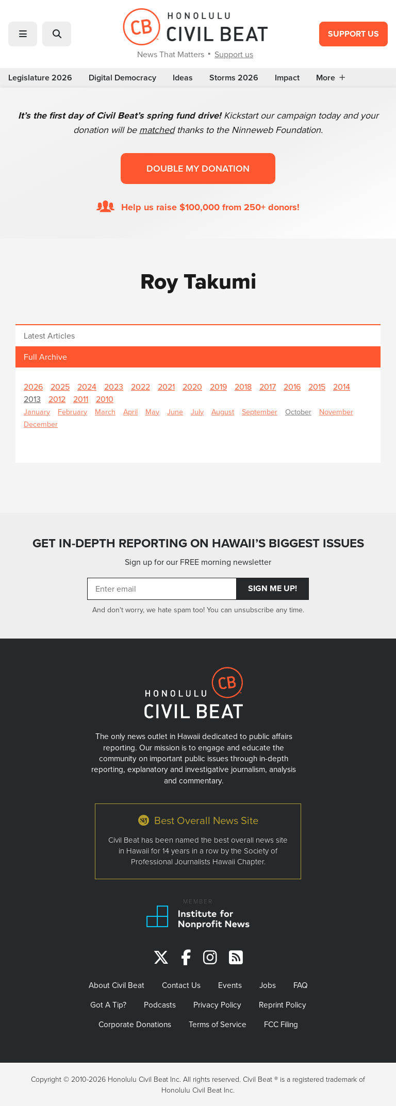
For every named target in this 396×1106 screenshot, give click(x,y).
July (197, 411)
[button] (22, 34)
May (152, 411)
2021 (166, 386)
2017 (267, 386)
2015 (316, 386)
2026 (33, 386)
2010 (104, 399)
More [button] (330, 77)
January (37, 411)
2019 (218, 386)
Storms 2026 (233, 77)
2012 (56, 399)
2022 (140, 386)
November (336, 411)
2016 (292, 386)
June (175, 411)
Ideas (183, 77)
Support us (233, 54)
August (222, 411)
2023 (113, 386)
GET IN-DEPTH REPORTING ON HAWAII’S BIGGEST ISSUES (198, 543)
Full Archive (45, 356)
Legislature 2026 (40, 77)
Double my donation (198, 168)
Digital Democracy (122, 77)
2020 (192, 386)
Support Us (353, 34)
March (105, 411)
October (298, 411)
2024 (86, 386)
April (130, 411)
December (41, 423)
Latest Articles (49, 335)
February (72, 411)
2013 (32, 399)
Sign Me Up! (272, 588)
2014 (341, 386)
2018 (243, 386)
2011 (80, 399)
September (259, 411)
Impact (287, 77)
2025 (60, 386)
